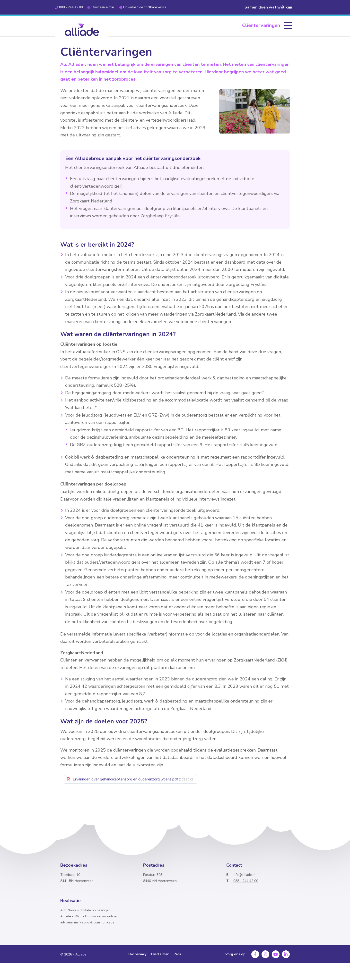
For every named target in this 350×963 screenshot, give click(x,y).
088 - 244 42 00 (245, 881)
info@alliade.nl (244, 874)
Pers (177, 954)
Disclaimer (160, 954)
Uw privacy (137, 954)
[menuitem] (267, 25)
